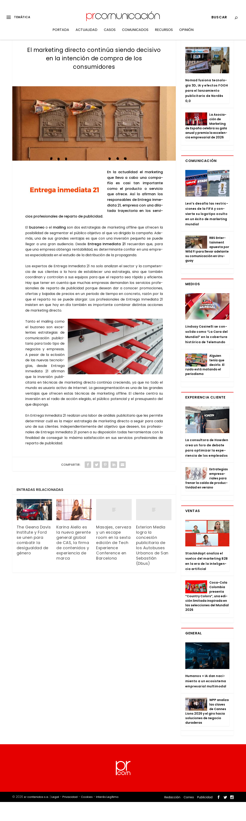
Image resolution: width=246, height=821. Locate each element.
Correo (189, 816)
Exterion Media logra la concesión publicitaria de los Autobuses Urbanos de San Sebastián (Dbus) (152, 564)
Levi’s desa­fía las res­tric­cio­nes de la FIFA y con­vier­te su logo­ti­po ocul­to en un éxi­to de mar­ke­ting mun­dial (206, 232)
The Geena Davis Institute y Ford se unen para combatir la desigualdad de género (34, 559)
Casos (110, 33)
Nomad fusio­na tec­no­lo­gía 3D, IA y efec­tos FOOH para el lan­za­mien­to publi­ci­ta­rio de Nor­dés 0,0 (206, 109)
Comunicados (135, 33)
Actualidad (86, 33)
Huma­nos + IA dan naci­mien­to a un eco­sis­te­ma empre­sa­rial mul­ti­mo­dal (205, 700)
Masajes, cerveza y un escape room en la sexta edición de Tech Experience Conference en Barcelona (113, 561)
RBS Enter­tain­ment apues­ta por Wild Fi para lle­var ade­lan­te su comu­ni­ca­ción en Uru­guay (207, 268)
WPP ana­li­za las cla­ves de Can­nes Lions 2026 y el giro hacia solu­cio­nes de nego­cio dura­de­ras (207, 730)
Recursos (164, 33)
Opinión (186, 33)
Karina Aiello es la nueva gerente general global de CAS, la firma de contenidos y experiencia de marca (73, 561)
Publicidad (205, 816)
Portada (60, 33)
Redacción (172, 816)
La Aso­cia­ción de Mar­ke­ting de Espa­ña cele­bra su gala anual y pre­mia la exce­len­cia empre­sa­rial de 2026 (206, 144)
